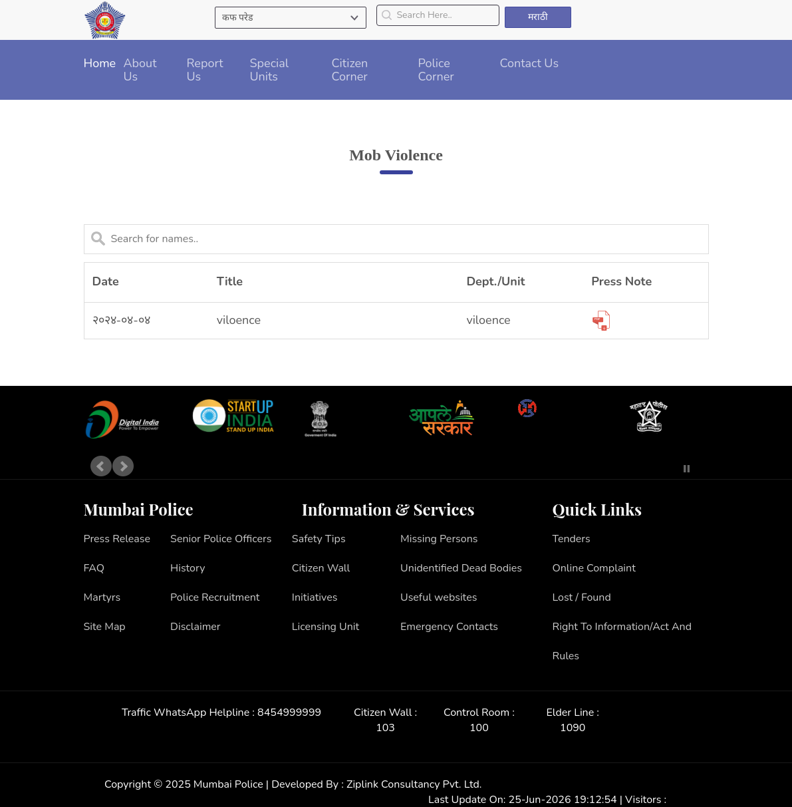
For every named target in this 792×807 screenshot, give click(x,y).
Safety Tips (319, 539)
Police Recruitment (214, 597)
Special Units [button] (269, 69)
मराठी (538, 17)
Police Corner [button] (436, 69)
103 (385, 728)
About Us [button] (140, 69)
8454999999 (289, 712)
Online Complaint (593, 568)
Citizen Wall (321, 568)
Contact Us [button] (529, 63)
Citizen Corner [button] (350, 69)
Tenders (571, 539)
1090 (572, 728)
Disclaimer (195, 626)
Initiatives (315, 597)
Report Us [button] (205, 69)
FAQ (94, 568)
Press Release (117, 539)
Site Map (105, 626)
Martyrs (102, 597)
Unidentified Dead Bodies (461, 568)
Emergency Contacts (449, 626)
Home (100, 63)
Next (123, 466)
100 (479, 728)
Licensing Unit (325, 626)
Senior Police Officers (220, 539)
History (187, 568)
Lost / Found (581, 597)
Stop (687, 468)
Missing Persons (438, 539)
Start (667, 468)
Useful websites (438, 597)
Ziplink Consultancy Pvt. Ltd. (413, 784)
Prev (101, 466)
